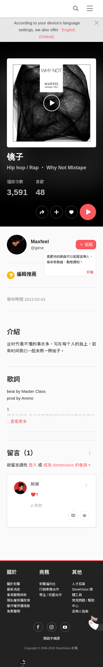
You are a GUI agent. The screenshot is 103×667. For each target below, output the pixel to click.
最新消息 (13, 589)
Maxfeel (40, 241)
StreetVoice (29, 8)
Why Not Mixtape (66, 167)
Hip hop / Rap (23, 167)
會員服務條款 (17, 595)
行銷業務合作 (49, 589)
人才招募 (78, 584)
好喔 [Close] (90, 272)
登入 (33, 465)
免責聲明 (13, 611)
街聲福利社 (47, 584)
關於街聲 (13, 584)
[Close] (97, 23)
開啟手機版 (51, 638)
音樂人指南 (80, 611)
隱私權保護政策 (18, 600)
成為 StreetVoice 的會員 (65, 465)
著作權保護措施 (18, 606)
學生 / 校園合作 (50, 595)
